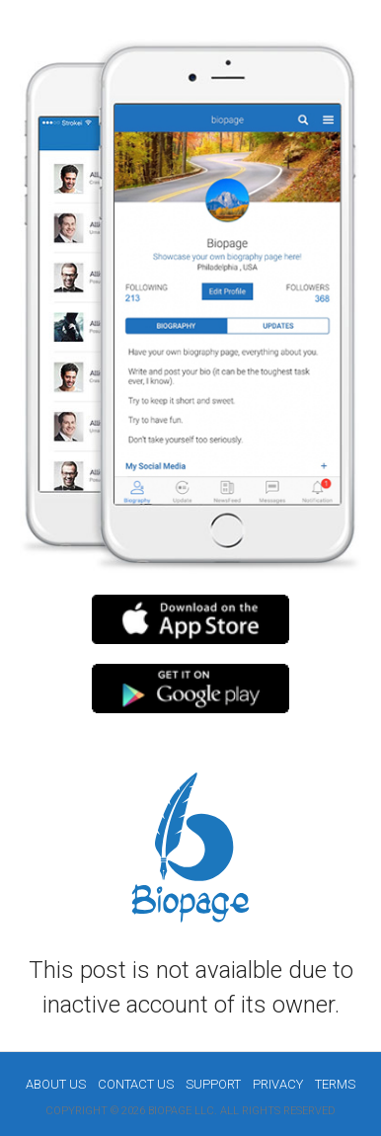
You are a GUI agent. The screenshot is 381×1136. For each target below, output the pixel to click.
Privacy (278, 1084)
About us (56, 1084)
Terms (335, 1084)
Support (213, 1084)
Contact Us (136, 1084)
